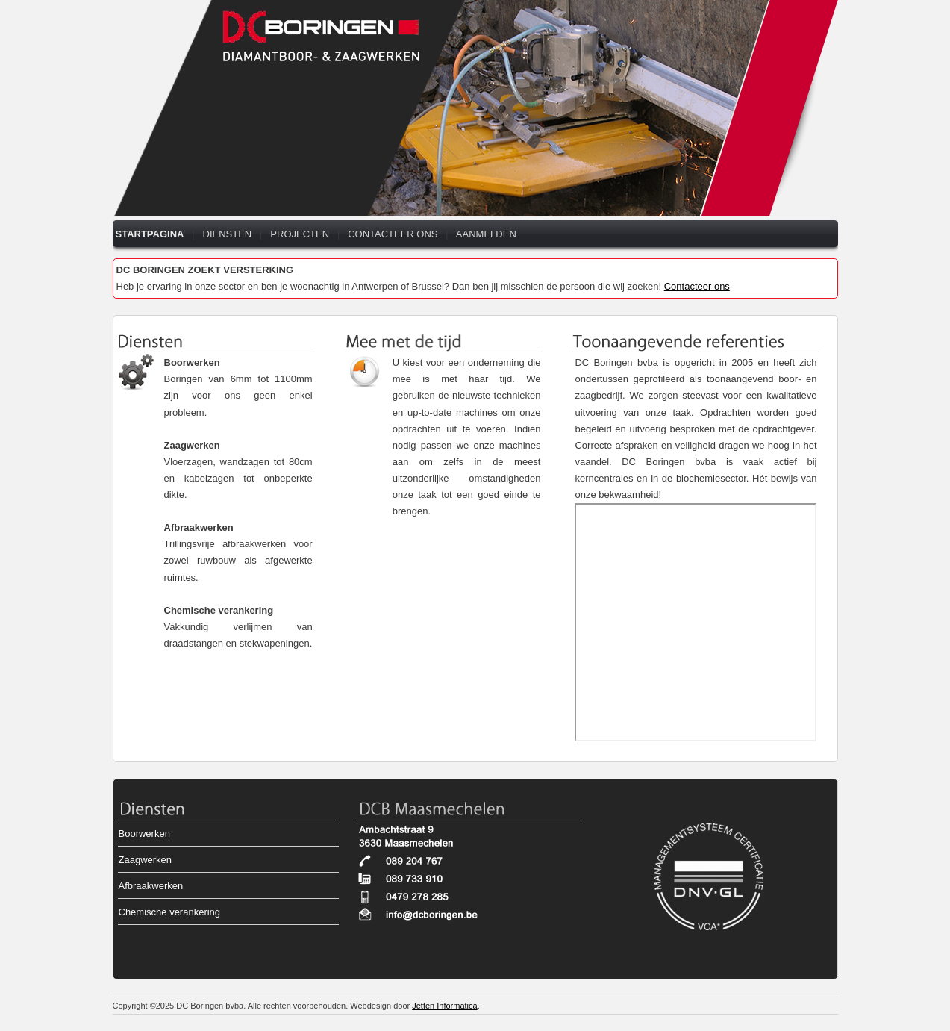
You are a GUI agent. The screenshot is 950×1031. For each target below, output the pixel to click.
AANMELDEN (486, 234)
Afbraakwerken (199, 527)
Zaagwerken (192, 445)
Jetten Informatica (444, 1005)
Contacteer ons (697, 286)
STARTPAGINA (150, 234)
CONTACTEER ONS (392, 234)
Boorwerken (192, 362)
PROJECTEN (299, 234)
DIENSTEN (227, 234)
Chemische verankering (219, 610)
